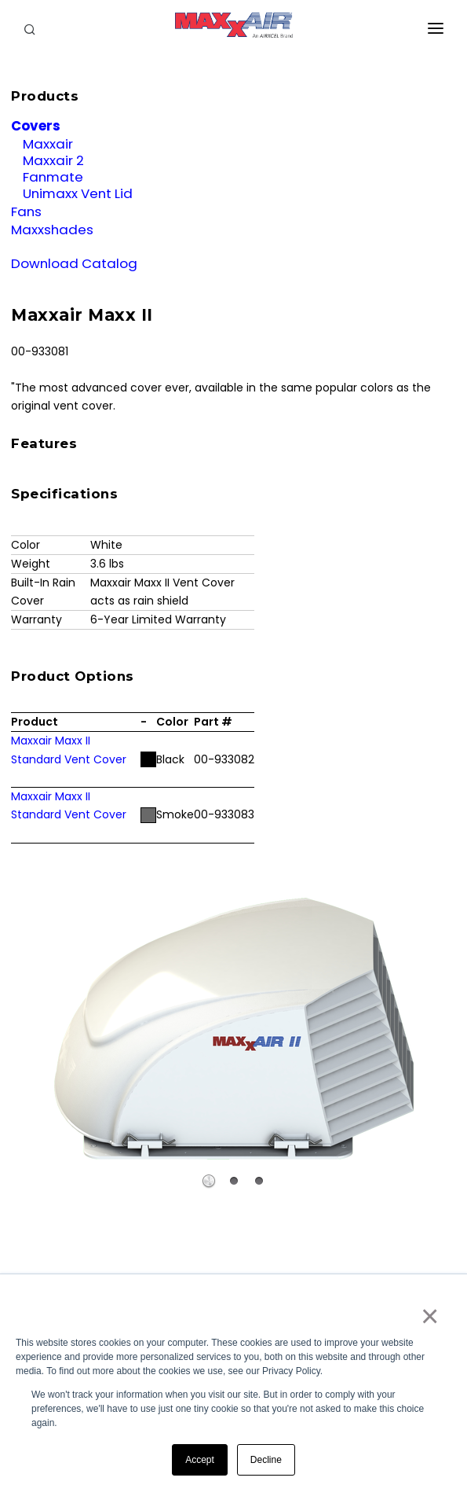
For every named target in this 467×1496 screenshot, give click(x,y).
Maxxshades (52, 229)
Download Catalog (74, 263)
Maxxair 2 (53, 160)
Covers (35, 125)
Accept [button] (199, 1459)
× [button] (429, 1316)
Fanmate (53, 176)
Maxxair (48, 143)
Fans (26, 211)
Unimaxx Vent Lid (78, 193)
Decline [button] (266, 1459)
